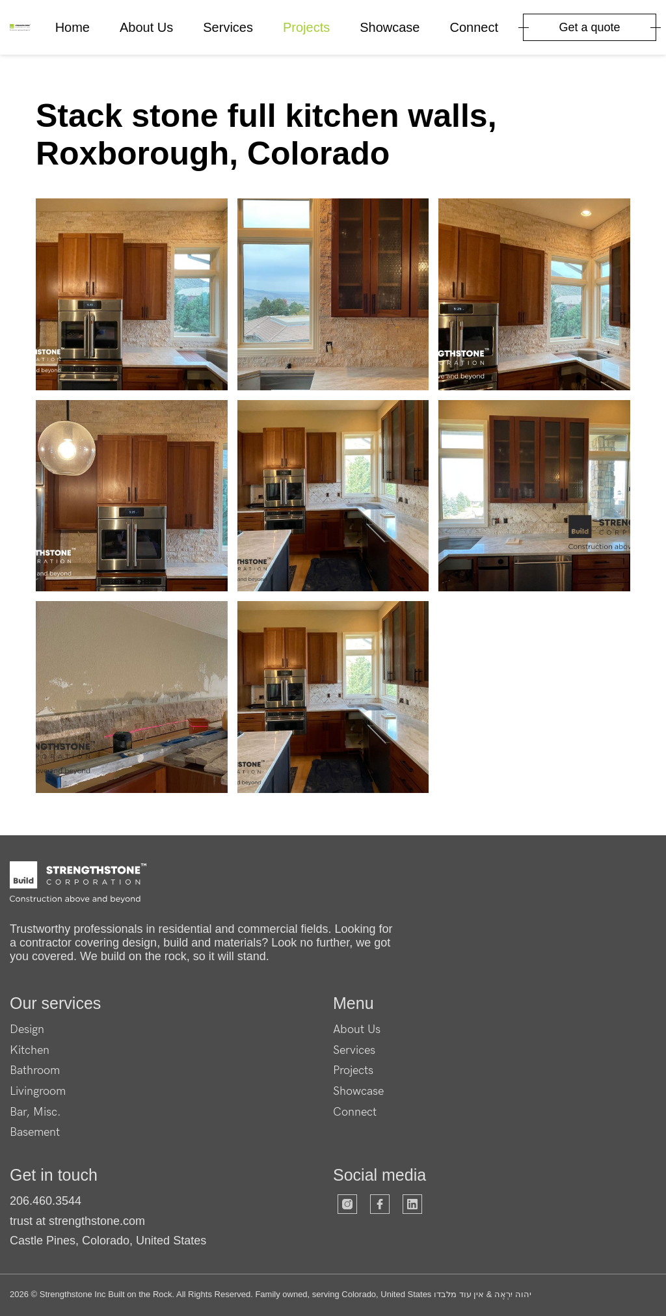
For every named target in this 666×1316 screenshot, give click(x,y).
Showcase (390, 27)
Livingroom (38, 1091)
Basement (35, 1132)
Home (72, 27)
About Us (146, 27)
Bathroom (35, 1070)
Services (228, 27)
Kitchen (29, 1050)
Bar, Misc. (35, 1112)
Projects (306, 27)
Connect (474, 27)
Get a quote (589, 27)
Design (27, 1029)
